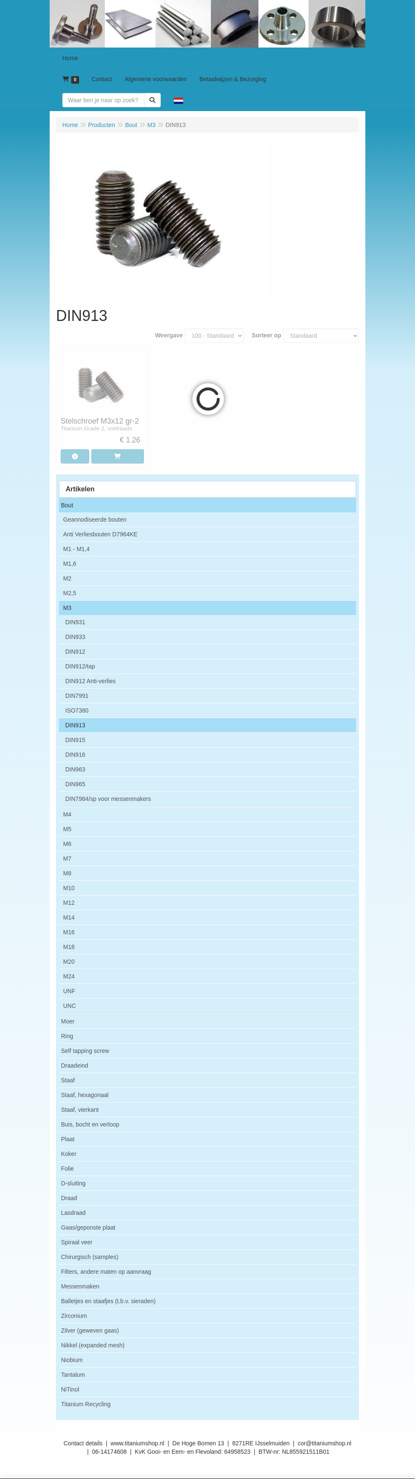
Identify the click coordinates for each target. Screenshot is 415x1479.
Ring (67, 1036)
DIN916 (75, 754)
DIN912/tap (80, 666)
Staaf (68, 1080)
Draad (69, 1198)
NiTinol (70, 1389)
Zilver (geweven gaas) (90, 1330)
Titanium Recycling (86, 1404)
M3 (67, 607)
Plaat (67, 1139)
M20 (68, 961)
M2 (67, 578)
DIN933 (75, 636)
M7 (67, 858)
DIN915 (75, 740)
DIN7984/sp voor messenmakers (108, 798)
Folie (67, 1168)
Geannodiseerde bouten (94, 519)
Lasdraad (73, 1212)
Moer (67, 1021)
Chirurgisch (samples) (89, 1257)
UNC (69, 1005)
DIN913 (75, 725)
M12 (68, 902)
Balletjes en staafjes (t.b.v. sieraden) (108, 1301)
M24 (68, 976)
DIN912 (75, 651)
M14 (68, 917)
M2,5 (69, 593)
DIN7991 (76, 695)
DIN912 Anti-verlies (90, 681)
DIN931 (75, 622)
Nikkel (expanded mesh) (93, 1345)
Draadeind (74, 1065)
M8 (67, 873)
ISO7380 (76, 710)
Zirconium (74, 1315)
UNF (69, 991)
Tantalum (73, 1374)
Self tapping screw (85, 1050)
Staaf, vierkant (80, 1109)
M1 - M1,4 (76, 549)
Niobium (71, 1360)
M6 (67, 843)
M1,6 (69, 563)
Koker (69, 1153)
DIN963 (75, 769)
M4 (67, 814)
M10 (68, 888)
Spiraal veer (77, 1242)
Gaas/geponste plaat (88, 1227)
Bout (67, 505)
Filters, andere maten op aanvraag (106, 1271)
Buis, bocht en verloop (90, 1124)
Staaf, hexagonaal (85, 1095)
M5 (67, 829)
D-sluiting (73, 1183)
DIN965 (75, 784)
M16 (68, 932)
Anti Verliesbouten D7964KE (100, 534)
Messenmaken (80, 1286)
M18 (68, 947)
